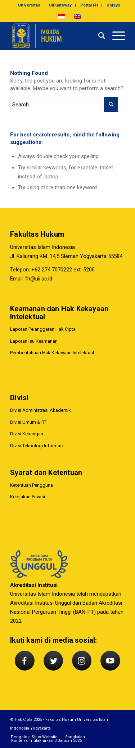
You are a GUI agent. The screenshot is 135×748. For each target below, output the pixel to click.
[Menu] (115, 35)
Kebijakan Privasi (27, 496)
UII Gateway (60, 5)
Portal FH (89, 5)
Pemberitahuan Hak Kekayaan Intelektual (52, 352)
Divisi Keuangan (26, 433)
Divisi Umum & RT (28, 422)
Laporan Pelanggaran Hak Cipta (43, 329)
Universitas (29, 5)
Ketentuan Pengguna (31, 485)
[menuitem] (29, 5)
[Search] (98, 35)
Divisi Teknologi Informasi (37, 445)
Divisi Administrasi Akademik (40, 410)
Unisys (113, 5)
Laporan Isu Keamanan (34, 341)
